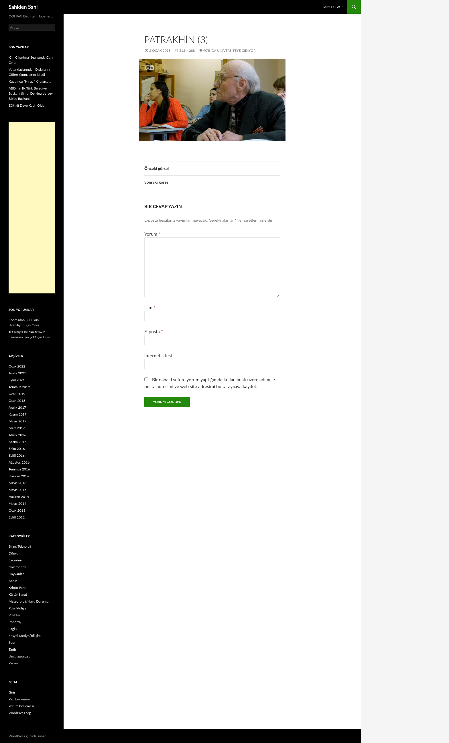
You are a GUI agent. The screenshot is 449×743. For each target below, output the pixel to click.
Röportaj (15, 622)
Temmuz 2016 (19, 469)
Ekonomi (15, 560)
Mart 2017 (17, 428)
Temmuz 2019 (19, 387)
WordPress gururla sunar (27, 736)
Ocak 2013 (17, 510)
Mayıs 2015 (17, 490)
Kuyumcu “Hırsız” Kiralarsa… (30, 81)
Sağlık (13, 629)
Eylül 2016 (17, 455)
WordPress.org (20, 713)
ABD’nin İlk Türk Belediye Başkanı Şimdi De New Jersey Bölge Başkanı (31, 93)
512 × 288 (187, 50)
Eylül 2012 (17, 517)
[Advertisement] (32, 207)
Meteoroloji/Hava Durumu (29, 601)
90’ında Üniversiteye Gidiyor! (230, 50)
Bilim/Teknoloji (20, 546)
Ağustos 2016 (19, 462)
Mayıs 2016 (17, 483)
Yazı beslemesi (19, 699)
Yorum (152, 234)
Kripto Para (17, 587)
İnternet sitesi (158, 355)
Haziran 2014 (19, 496)
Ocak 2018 (17, 400)
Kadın (13, 581)
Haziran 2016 (19, 476)
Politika (14, 615)
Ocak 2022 (17, 366)
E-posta (153, 331)
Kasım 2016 (18, 442)
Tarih (12, 649)
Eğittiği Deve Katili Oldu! (27, 105)
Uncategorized (19, 656)
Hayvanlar (16, 574)
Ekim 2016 (17, 448)
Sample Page (332, 7)
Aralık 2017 (17, 407)
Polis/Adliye (17, 608)
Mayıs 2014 (17, 503)
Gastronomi (17, 567)
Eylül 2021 (17, 380)
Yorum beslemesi (21, 706)
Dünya (13, 553)
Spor (12, 642)
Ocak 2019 (17, 394)
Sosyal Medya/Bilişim (25, 635)
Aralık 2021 (17, 373)
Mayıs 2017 (17, 421)
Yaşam (13, 663)
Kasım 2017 (18, 414)
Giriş (12, 692)
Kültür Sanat (18, 594)
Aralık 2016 (17, 435)
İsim (149, 307)
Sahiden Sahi (23, 7)
